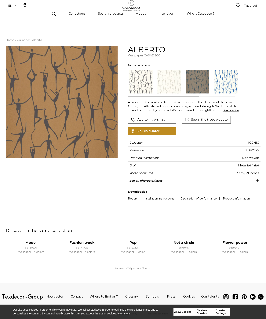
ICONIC (253, 142)
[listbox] (181, 81)
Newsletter (55, 296)
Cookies (189, 296)
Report (132, 198)
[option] (141, 81)
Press (171, 296)
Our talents (210, 296)
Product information (236, 198)
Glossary (131, 296)
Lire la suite (231, 110)
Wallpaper (23, 40)
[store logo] (133, 11)
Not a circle (184, 243)
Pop (133, 243)
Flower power (235, 243)
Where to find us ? (104, 296)
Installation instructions (159, 198)
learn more (124, 313)
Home (10, 40)
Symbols (152, 296)
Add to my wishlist (148, 119)
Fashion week (82, 243)
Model (31, 243)
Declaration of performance (198, 198)
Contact (77, 296)
